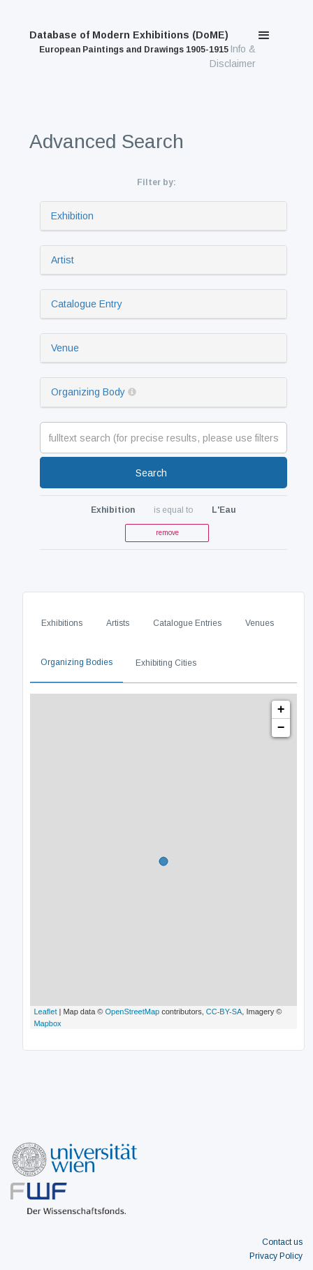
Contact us (282, 1242)
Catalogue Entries (187, 623)
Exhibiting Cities (166, 663)
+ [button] (281, 709)
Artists (117, 623)
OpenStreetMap (132, 1011)
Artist (62, 259)
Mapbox (47, 1023)
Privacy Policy (276, 1256)
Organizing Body (88, 391)
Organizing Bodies (76, 662)
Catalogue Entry (86, 303)
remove (167, 533)
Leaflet (45, 1011)
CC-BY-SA (224, 1011)
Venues (259, 623)
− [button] (281, 728)
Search (151, 473)
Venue (65, 347)
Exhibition (72, 215)
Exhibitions (61, 623)
